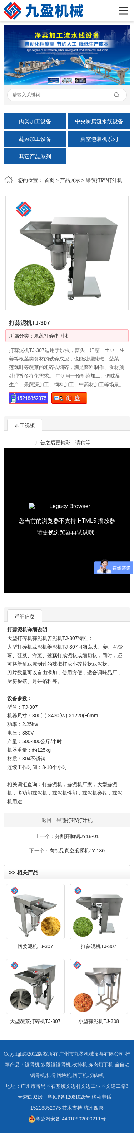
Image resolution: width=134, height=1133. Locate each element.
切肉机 (96, 1075)
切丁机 (80, 1075)
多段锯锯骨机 (56, 1064)
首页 (49, 180)
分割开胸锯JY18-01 (77, 836)
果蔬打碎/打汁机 (104, 180)
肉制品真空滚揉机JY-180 (77, 851)
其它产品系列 (35, 156)
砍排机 (79, 1064)
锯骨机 (32, 1064)
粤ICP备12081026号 (69, 1097)
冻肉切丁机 (100, 1064)
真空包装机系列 (99, 139)
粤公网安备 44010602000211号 (67, 1119)
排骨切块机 (58, 1075)
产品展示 (70, 180)
